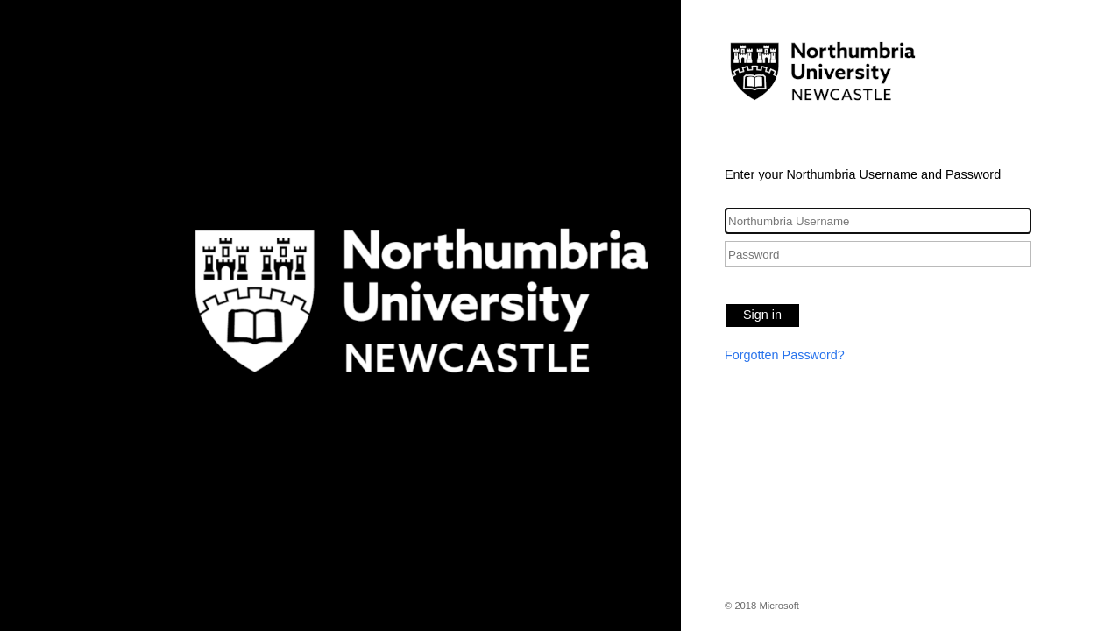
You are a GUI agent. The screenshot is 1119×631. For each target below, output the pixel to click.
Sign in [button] (762, 315)
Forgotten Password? (785, 355)
